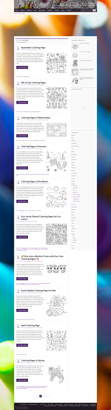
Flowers (73, 170)
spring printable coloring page (38, 387)
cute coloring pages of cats (25, 249)
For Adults (73, 175)
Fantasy (73, 165)
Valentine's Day (76, 201)
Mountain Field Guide (63, 405)
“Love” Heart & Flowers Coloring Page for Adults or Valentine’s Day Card (86, 69)
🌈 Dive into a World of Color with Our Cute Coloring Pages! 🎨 (42, 257)
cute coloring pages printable (43, 283)
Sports (72, 248)
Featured (20, 13)
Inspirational (74, 206)
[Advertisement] (55, 26)
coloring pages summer (35, 174)
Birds (72, 138)
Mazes (72, 215)
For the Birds (51, 404)
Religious (73, 228)
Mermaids (73, 217)
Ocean (63, 10)
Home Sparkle (93, 404)
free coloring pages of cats (37, 249)
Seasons (69, 10)
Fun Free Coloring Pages (85, 2)
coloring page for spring (23, 386)
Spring (41, 327)
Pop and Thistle (85, 405)
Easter (34, 292)
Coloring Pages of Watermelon (35, 117)
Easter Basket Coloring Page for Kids (38, 290)
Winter (74, 242)
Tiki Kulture (93, 405)
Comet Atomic (43, 404)
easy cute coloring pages (21, 284)
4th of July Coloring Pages (33, 82)
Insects (73, 204)
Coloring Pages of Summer (33, 146)
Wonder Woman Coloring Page (85, 60)
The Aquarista (23, 404)
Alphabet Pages (75, 132)
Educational (74, 154)
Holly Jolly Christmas (68, 404)
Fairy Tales (73, 159)
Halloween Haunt (59, 404)
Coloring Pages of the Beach (34, 181)
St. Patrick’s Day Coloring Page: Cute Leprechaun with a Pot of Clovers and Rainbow (86, 78)
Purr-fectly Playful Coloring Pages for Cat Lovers (41, 217)
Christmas (75, 188)
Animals (23, 10)
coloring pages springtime (25, 387)
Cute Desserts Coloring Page (84, 51)
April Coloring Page (30, 325)
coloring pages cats (35, 248)
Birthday (29, 10)
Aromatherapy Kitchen (33, 404)
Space (72, 245)
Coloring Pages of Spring (32, 360)
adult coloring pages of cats (24, 248)
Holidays (50, 10)
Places (72, 225)
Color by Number (75, 146)
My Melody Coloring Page (84, 43)
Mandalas (73, 209)
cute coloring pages (31, 283)
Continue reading (22, 67)
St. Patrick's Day (76, 196)
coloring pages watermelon (38, 140)
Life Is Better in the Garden (50, 405)
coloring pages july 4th (35, 111)
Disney (72, 151)
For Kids (73, 178)
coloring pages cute (22, 283)
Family (72, 162)
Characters (73, 143)
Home (16, 10)
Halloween (75, 192)
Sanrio (72, 231)
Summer (47, 119)
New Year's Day (76, 194)
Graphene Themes (25, 408)
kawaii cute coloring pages (34, 284)
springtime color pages (21, 388)
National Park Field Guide (74, 405)
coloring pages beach (22, 210)
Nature (57, 10)
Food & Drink (42, 10)
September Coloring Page (33, 47)
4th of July (34, 84)
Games (73, 181)
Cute (35, 10)
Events (73, 156)
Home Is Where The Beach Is (81, 404)
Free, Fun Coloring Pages (27, 49)
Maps (72, 212)
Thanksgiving (76, 199)
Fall (33, 49)
